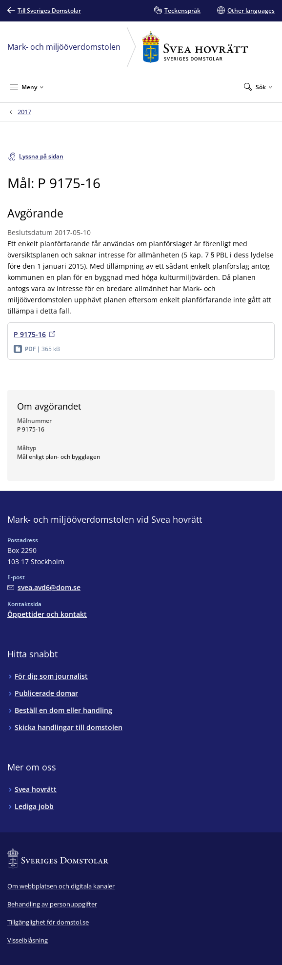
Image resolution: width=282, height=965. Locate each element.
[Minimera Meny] (26, 86)
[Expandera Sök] (258, 86)
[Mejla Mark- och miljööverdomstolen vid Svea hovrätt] (44, 587)
